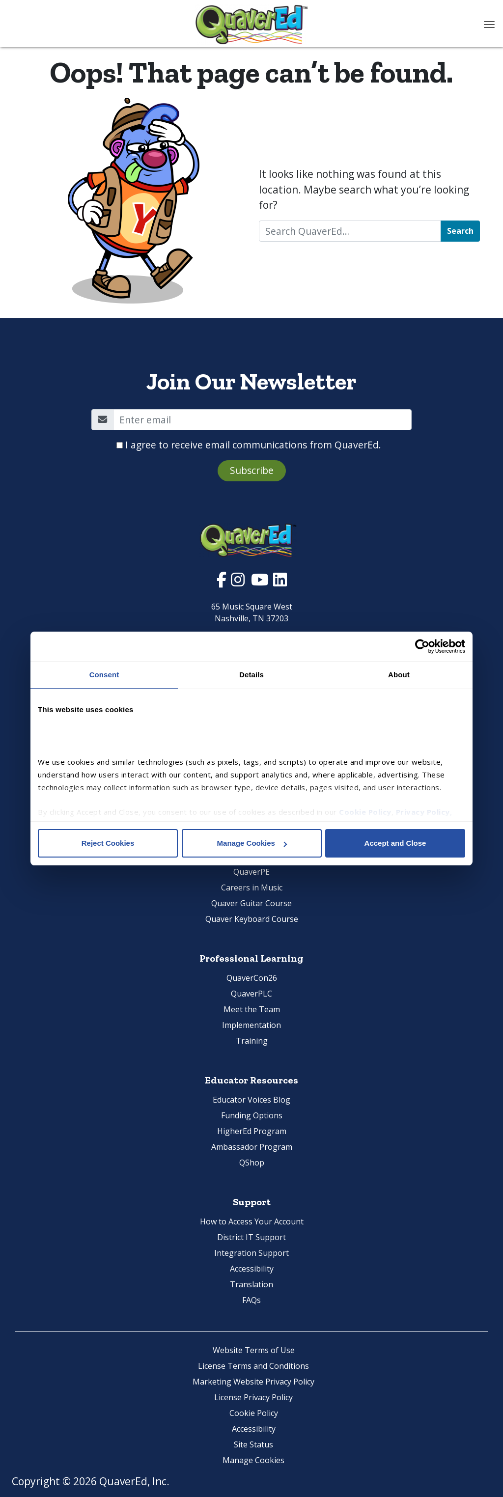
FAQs (251, 1300)
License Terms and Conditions (253, 1365)
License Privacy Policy (253, 1397)
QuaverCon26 (251, 977)
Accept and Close (395, 843)
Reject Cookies (108, 843)
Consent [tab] (104, 674)
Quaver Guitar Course (251, 903)
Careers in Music (251, 887)
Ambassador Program (251, 1146)
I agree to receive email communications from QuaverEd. (253, 444)
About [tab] (399, 674)
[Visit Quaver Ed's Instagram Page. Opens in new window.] (239, 581)
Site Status (253, 1444)
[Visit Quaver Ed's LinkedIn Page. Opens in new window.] (280, 581)
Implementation (251, 1025)
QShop (251, 1162)
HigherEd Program (251, 1131)
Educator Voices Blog (251, 1099)
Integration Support (251, 1253)
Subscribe (252, 470)
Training (252, 1040)
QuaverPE (251, 871)
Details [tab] (251, 674)
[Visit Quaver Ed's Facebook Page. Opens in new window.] (223, 581)
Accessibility (252, 1268)
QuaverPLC (251, 993)
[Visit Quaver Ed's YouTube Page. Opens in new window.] (261, 581)
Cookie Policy (253, 1413)
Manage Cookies (252, 843)
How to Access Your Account (252, 1221)
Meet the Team (252, 1009)
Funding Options (251, 1115)
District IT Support (251, 1237)
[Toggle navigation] (489, 24)
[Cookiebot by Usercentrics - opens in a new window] (422, 646)
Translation (251, 1284)
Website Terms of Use (254, 1350)
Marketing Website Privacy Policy (253, 1381)
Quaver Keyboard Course (251, 919)
